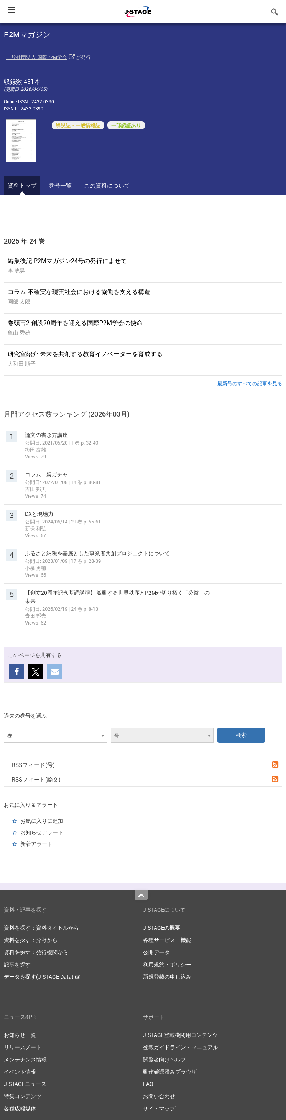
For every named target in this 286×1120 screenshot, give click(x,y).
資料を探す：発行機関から (36, 952)
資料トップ (22, 185)
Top (141, 895)
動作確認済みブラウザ (170, 1071)
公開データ (156, 952)
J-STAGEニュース (25, 1083)
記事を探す (17, 964)
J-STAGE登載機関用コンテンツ (180, 1034)
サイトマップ (159, 1108)
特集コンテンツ (22, 1096)
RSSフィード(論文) (145, 779)
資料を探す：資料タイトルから (41, 927)
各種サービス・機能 (167, 939)
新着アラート (36, 843)
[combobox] (55, 735)
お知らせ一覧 (20, 1034)
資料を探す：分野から (31, 939)
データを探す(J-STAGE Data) (42, 976)
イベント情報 (20, 1071)
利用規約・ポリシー (167, 964)
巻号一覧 (60, 185)
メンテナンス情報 (25, 1059)
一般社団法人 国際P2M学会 (36, 57)
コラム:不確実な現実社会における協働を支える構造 (79, 292)
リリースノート (22, 1047)
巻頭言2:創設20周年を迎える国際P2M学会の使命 (75, 323)
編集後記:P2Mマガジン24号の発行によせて (67, 261)
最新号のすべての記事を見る (249, 383)
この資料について (107, 185)
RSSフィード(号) (145, 764)
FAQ (148, 1083)
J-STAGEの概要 (161, 927)
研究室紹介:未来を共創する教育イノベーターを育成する (85, 354)
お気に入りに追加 (41, 820)
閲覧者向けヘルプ (164, 1059)
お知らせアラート (41, 832)
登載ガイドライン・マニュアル (180, 1047)
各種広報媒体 (20, 1108)
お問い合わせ (159, 1096)
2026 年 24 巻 (24, 240)
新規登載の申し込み (167, 976)
